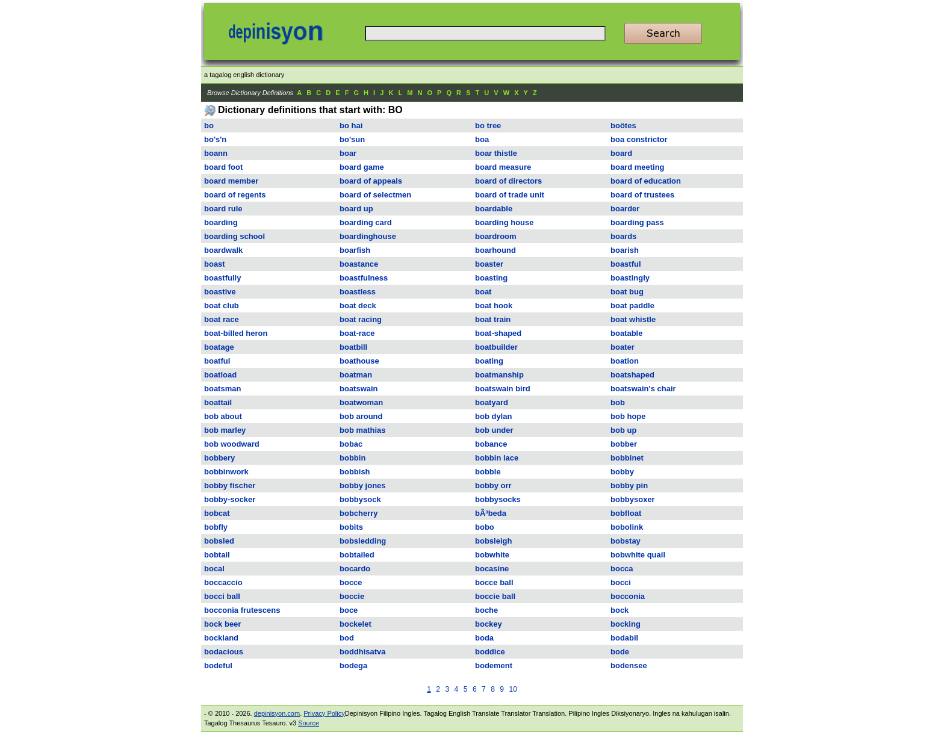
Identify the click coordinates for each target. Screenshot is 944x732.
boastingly (630, 277)
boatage (219, 347)
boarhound (495, 250)
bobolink (626, 527)
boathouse (359, 360)
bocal (214, 568)
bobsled (219, 540)
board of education (645, 180)
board (621, 153)
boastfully (222, 277)
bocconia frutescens (242, 610)
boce (349, 610)
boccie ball (495, 596)
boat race (221, 319)
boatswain (359, 388)
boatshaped (632, 374)
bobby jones (363, 485)
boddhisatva (363, 651)
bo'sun (352, 139)
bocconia (627, 596)
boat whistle (633, 319)
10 (513, 689)
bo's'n (215, 139)
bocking (625, 623)
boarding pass (637, 222)
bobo (484, 527)
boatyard (491, 402)
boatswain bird (502, 388)
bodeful (218, 665)
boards (623, 236)
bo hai (351, 125)
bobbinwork (226, 471)
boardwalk (223, 250)
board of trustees (642, 194)
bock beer (222, 623)
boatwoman (361, 402)
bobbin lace (496, 457)
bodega (353, 665)
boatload (220, 374)
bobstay (625, 540)
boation (624, 360)
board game (362, 167)
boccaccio (223, 582)
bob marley (225, 430)
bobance (491, 443)
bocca (621, 568)
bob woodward (231, 443)
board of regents (235, 194)
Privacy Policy (323, 713)
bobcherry (359, 513)
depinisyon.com (277, 713)
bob (617, 402)
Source (308, 723)
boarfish (355, 250)
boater (622, 347)
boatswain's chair (643, 388)
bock (619, 610)
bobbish (355, 471)
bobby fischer (229, 485)
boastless (358, 291)
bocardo (355, 568)
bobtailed (357, 554)
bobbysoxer (632, 499)
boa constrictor (639, 139)
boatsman (222, 388)
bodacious (223, 651)
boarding (221, 222)
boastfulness (364, 277)
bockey (488, 623)
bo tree (488, 125)
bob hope (628, 416)
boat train (493, 319)
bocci (620, 582)
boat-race (357, 333)
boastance (359, 263)
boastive (220, 291)
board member (231, 180)
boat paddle (632, 305)
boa (482, 139)
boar (348, 153)
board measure (503, 167)
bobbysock (360, 499)
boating (489, 360)
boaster (489, 263)
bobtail (217, 554)
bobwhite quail (637, 554)
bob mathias (363, 430)
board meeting (637, 167)
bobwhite (492, 554)
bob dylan (493, 416)
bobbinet (627, 457)
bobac (351, 443)
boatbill (353, 347)
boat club (221, 305)
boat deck (358, 305)
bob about (223, 416)
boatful (217, 360)
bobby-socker (229, 499)
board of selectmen (375, 194)
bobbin (352, 457)
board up (356, 208)
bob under (494, 430)
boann (216, 153)
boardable (493, 208)
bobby (622, 471)
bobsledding (363, 540)
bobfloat (625, 513)
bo (209, 125)
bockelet (355, 623)
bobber (623, 443)
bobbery (219, 457)
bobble (488, 471)
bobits (351, 527)
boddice (490, 651)
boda (484, 637)
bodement (493, 665)
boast (214, 263)
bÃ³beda (490, 513)
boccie (352, 596)
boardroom (496, 236)
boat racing (361, 319)
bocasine (492, 568)
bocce (351, 582)
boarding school (234, 236)
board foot (223, 167)
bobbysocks (498, 499)
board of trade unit (509, 194)
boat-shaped (498, 333)
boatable (626, 333)
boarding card (366, 222)
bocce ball (494, 582)
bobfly (216, 527)
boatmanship (499, 374)
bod (347, 637)
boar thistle (496, 153)
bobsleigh (493, 540)
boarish (624, 250)
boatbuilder (496, 347)
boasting (491, 277)
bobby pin (629, 485)
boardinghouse (368, 236)
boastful (625, 263)
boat (483, 291)
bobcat (217, 513)
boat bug (627, 291)
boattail (218, 402)
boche (486, 610)
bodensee (628, 665)
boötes (623, 125)
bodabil (624, 637)
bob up (623, 430)
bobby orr (493, 485)
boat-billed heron (235, 333)
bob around (361, 416)
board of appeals (371, 180)
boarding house (504, 222)
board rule (223, 208)
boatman (356, 374)
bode (619, 651)
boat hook (493, 305)
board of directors (508, 180)
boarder (624, 208)
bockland (221, 637)
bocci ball (222, 596)
